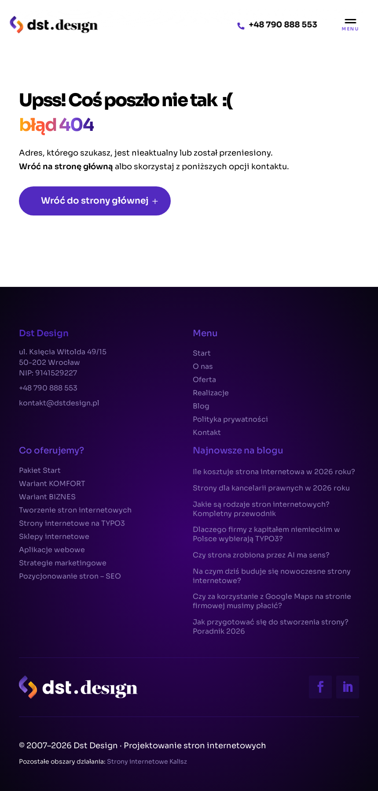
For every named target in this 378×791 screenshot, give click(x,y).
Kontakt (207, 433)
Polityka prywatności (230, 420)
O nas (203, 367)
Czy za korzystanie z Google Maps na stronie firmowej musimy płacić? (272, 601)
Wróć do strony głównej (95, 200)
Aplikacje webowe (52, 550)
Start (202, 354)
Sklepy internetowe (54, 537)
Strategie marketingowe (62, 564)
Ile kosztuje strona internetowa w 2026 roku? (274, 472)
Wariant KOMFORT (52, 484)
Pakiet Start (40, 471)
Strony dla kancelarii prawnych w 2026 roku (271, 488)
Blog (201, 407)
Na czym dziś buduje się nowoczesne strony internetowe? (272, 576)
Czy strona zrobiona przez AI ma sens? (261, 555)
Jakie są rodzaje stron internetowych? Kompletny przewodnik (261, 509)
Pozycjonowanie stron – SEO (70, 577)
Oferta (204, 380)
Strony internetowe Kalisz (147, 761)
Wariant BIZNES (47, 497)
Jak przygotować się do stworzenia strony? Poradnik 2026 (271, 627)
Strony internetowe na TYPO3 (72, 524)
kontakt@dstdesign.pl (59, 403)
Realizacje (211, 393)
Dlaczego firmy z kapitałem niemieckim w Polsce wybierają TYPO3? (266, 534)
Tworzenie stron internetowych (75, 511)
